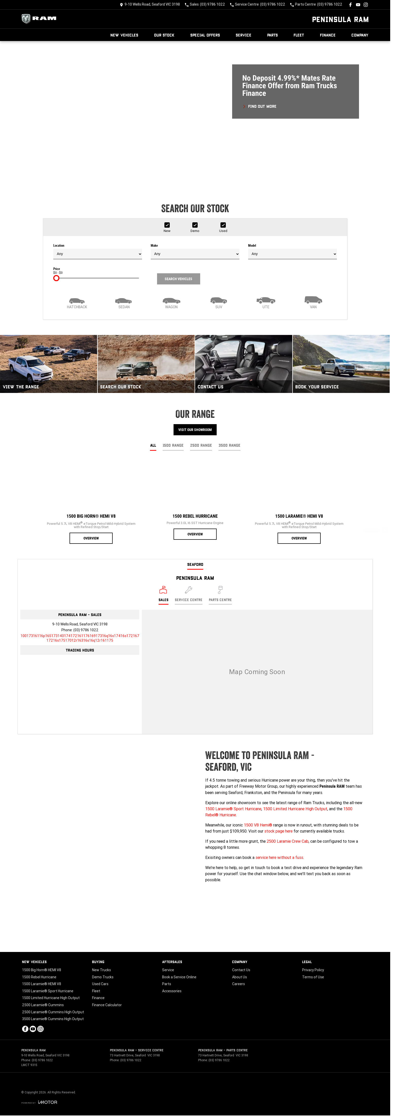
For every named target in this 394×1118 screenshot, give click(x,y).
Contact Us (241, 970)
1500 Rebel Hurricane (39, 977)
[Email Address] (80, 638)
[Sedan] (124, 302)
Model (292, 251)
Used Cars (100, 984)
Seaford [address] (195, 564)
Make (195, 251)
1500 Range (173, 445)
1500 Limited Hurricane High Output (295, 808)
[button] (195, 114)
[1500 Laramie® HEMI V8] (299, 502)
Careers (238, 984)
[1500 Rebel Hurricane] (195, 500)
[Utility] (265, 302)
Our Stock (164, 34)
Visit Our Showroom (195, 430)
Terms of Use (313, 977)
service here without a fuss (279, 857)
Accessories (171, 991)
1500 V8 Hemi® (258, 824)
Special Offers (205, 34)
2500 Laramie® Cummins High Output (53, 1012)
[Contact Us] (150, 5)
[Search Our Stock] (146, 364)
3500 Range (229, 445)
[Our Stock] (384, 585)
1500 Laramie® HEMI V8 (41, 984)
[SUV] (218, 302)
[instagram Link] (366, 5)
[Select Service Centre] (188, 595)
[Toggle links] (39, 1102)
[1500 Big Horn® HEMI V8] (91, 502)
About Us (239, 977)
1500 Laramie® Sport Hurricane (233, 808)
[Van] (313, 302)
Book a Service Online (179, 977)
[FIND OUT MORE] (259, 105)
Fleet (299, 34)
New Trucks (101, 970)
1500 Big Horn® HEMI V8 (41, 970)
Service (243, 34)
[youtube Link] (358, 5)
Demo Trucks (102, 977)
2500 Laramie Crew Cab (288, 841)
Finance (328, 34)
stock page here (278, 831)
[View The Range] (48, 364)
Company (360, 34)
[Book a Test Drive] (384, 571)
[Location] (163, 595)
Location (97, 251)
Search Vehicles (178, 279)
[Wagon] (171, 302)
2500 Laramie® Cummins (43, 1005)
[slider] (56, 278)
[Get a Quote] (384, 531)
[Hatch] (76, 302)
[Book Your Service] (341, 364)
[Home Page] (40, 19)
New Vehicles (124, 34)
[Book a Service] (384, 544)
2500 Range (201, 445)
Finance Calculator (107, 1005)
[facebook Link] (350, 5)
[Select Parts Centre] (220, 595)
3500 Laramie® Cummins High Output (53, 1019)
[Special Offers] (384, 558)
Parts (272, 34)
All (153, 445)
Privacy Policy (313, 970)
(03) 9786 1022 (85, 630)
